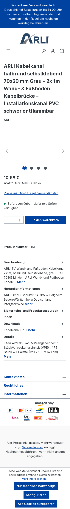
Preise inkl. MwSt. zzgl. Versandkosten (31, 193)
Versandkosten (32, 447)
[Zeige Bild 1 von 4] (24, 168)
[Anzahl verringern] (8, 220)
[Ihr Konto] (52, 50)
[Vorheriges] (6, 151)
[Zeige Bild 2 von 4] (31, 168)
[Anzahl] (13, 220)
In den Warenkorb (46, 220)
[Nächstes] (63, 151)
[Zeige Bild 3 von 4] (38, 168)
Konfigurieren (36, 495)
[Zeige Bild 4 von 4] (45, 168)
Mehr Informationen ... (35, 478)
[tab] (34, 272)
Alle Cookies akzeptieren (36, 504)
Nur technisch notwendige (36, 486)
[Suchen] (43, 50)
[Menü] (8, 50)
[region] (35, 14)
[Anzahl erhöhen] (20, 220)
